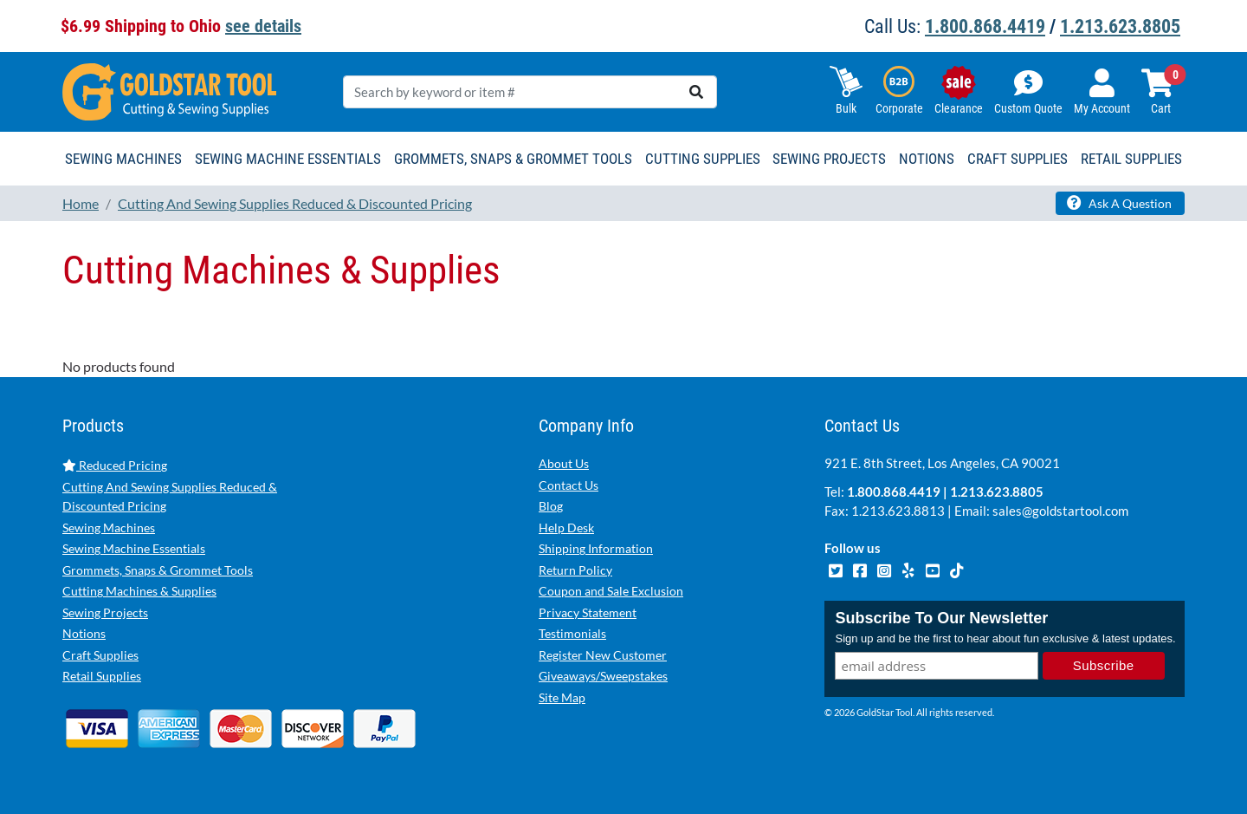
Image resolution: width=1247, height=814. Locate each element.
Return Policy (575, 570)
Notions (84, 633)
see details (263, 26)
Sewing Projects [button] (829, 158)
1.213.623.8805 (1120, 26)
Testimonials (572, 633)
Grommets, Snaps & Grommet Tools (157, 570)
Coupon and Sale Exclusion (611, 590)
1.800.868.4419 (985, 26)
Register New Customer (603, 655)
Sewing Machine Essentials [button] (288, 158)
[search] (696, 91)
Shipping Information (596, 548)
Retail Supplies (101, 675)
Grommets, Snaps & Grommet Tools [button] (513, 158)
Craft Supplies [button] (1017, 158)
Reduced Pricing (114, 465)
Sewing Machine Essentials (133, 548)
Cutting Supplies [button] (702, 158)
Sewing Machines (108, 527)
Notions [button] (926, 158)
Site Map (562, 697)
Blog (551, 505)
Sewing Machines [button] (123, 158)
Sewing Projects (105, 612)
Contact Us (568, 485)
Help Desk (566, 527)
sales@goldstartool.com (1060, 510)
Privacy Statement (587, 612)
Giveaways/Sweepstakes (603, 675)
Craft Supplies (100, 655)
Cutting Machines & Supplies (139, 590)
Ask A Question (1119, 203)
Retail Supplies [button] (1131, 158)
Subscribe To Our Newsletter (941, 618)
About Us (564, 463)
